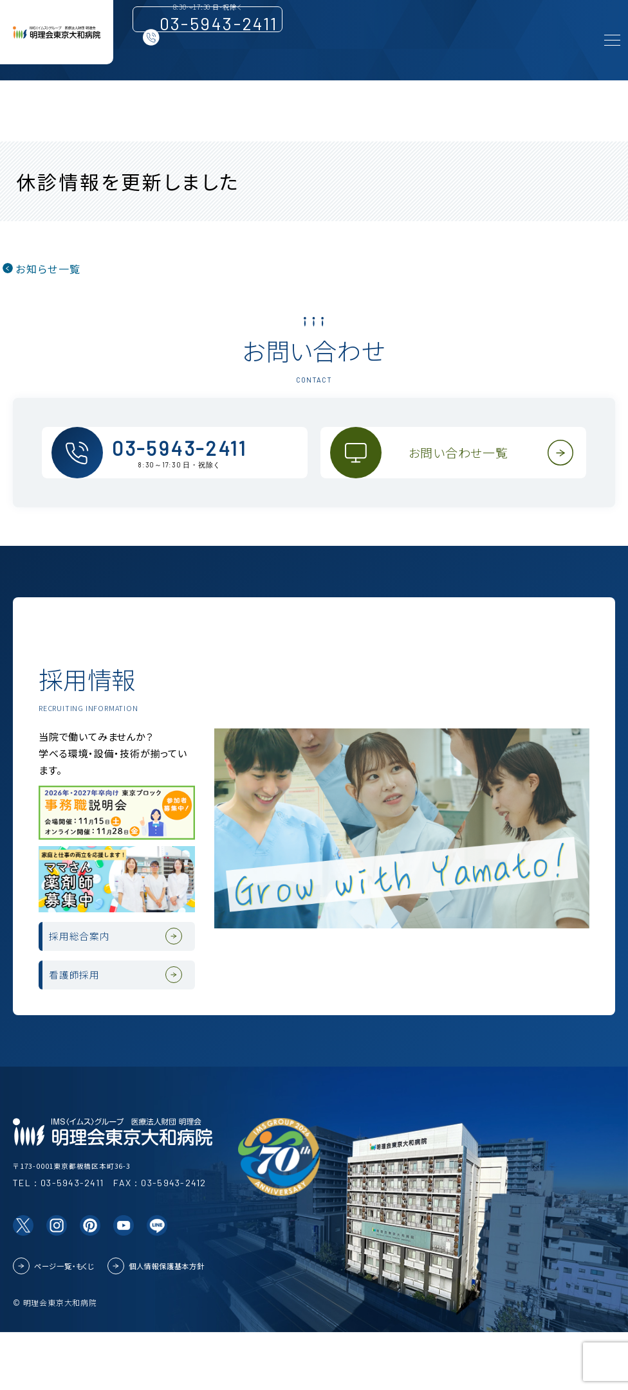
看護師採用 (89, 1024)
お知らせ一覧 (47, 268)
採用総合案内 (95, 969)
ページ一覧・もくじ (64, 1323)
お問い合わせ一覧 (466, 465)
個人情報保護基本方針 (167, 1323)
